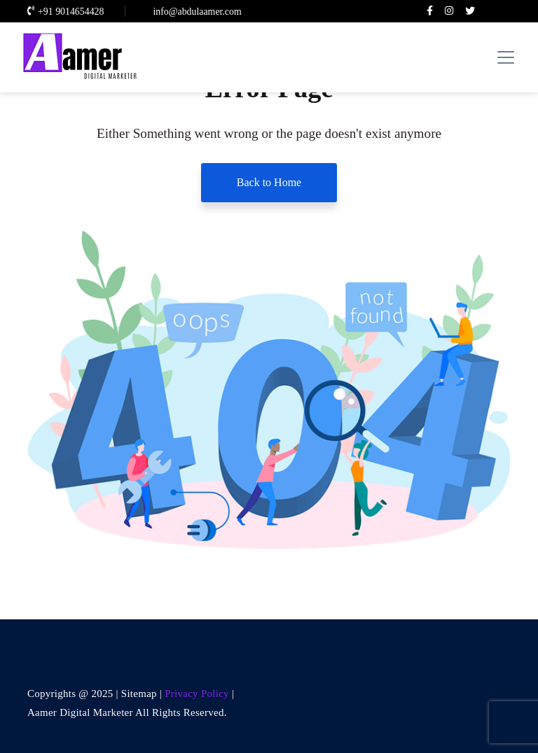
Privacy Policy (198, 693)
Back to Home (269, 182)
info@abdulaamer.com (195, 11)
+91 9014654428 (65, 11)
